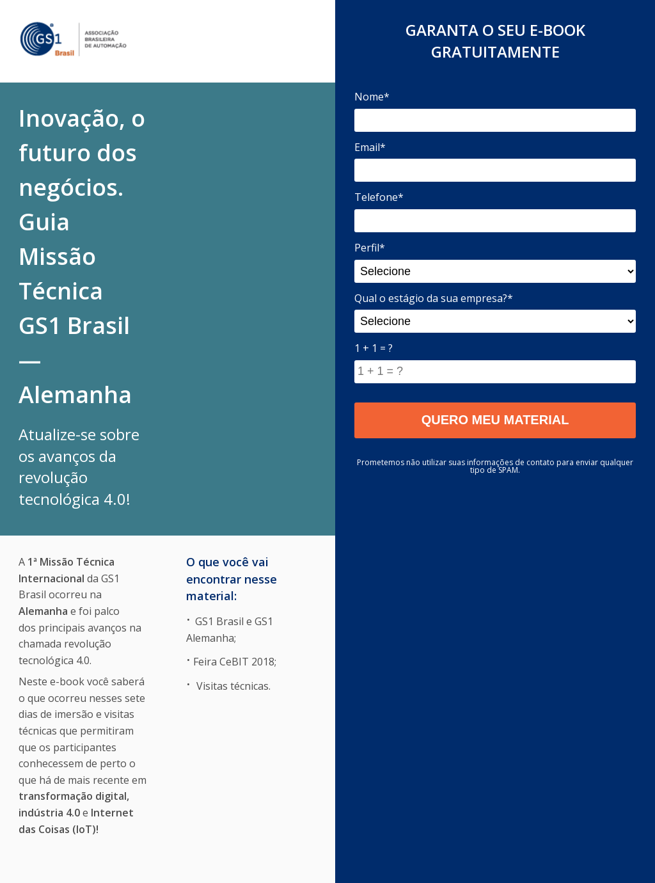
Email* (370, 147)
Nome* (372, 97)
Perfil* (369, 248)
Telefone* (379, 197)
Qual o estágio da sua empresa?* (433, 298)
